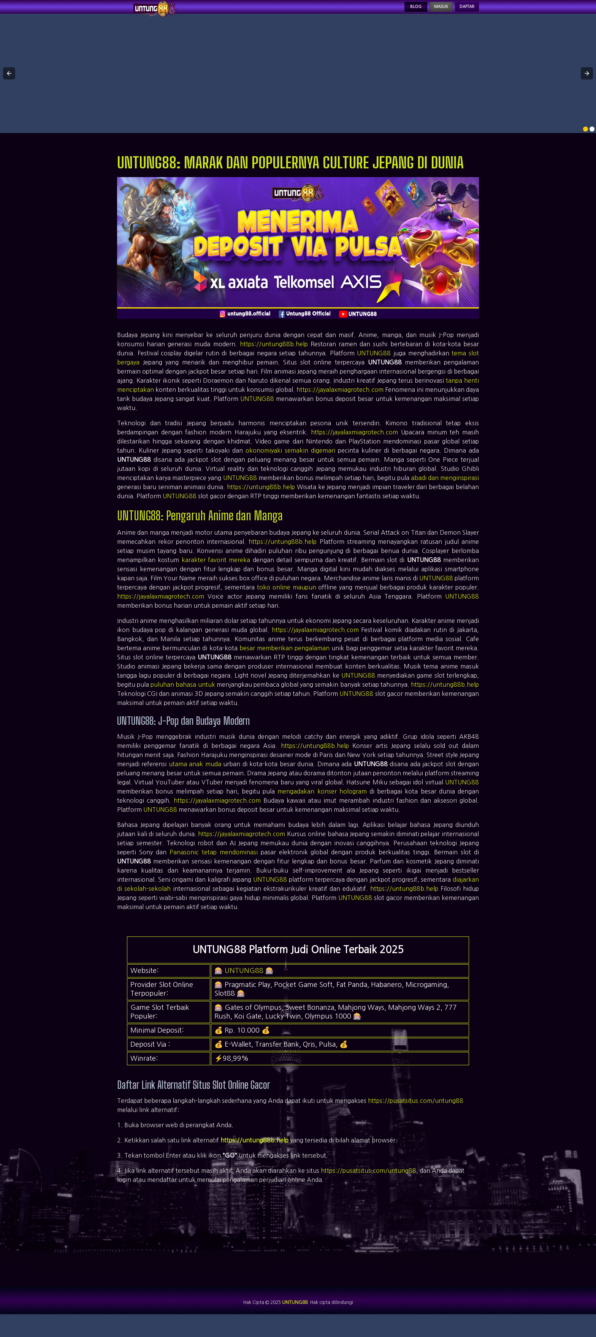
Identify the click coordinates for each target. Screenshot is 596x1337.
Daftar (461, 14)
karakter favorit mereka (216, 573)
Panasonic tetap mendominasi (214, 866)
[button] (9, 87)
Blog (387, 14)
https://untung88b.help (274, 358)
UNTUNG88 (374, 367)
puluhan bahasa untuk (183, 698)
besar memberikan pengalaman (284, 662)
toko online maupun (286, 601)
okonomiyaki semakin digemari (290, 464)
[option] (585, 142)
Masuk (422, 14)
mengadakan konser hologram (321, 805)
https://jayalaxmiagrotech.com (340, 403)
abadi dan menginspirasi (445, 491)
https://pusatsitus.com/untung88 (415, 1114)
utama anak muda (195, 778)
